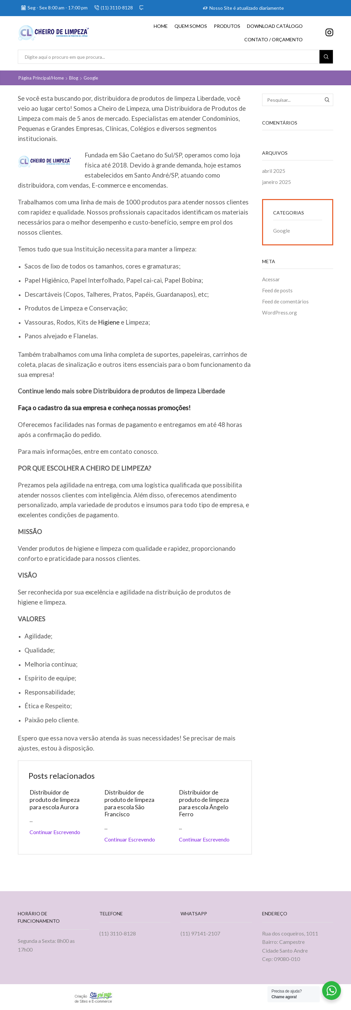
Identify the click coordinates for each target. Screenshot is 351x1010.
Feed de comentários (286, 302)
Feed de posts (278, 291)
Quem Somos (190, 26)
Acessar (271, 280)
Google (93, 78)
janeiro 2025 (276, 182)
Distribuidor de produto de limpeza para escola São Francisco (130, 803)
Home (161, 26)
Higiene (108, 322)
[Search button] (326, 56)
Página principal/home (41, 78)
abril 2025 (274, 170)
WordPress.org (279, 313)
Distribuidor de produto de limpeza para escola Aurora (55, 799)
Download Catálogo (275, 26)
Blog (75, 78)
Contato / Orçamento (273, 39)
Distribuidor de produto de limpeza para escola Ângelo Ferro (204, 803)
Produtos (227, 26)
